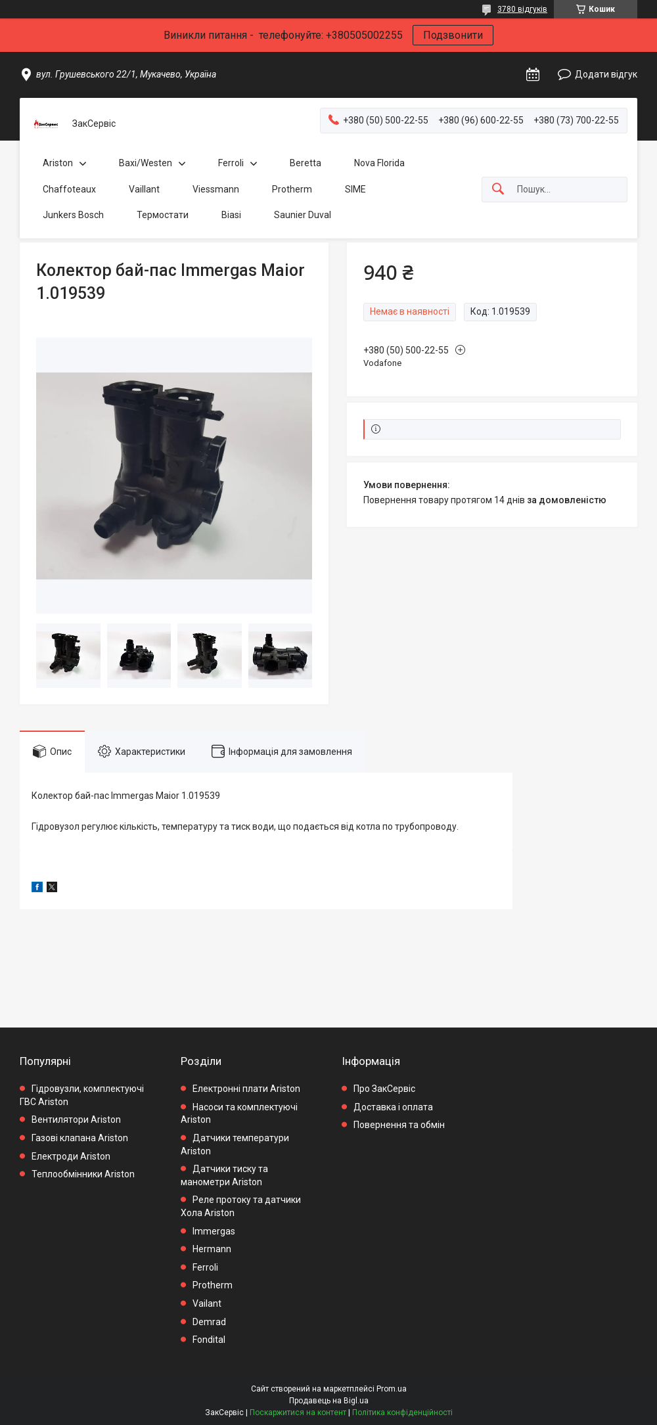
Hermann (212, 1249)
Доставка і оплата (393, 1107)
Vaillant (144, 189)
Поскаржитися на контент (298, 1412)
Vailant (207, 1303)
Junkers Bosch (73, 215)
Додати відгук (606, 74)
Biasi (231, 215)
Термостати (163, 215)
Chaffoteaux (69, 189)
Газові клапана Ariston (80, 1138)
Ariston (58, 163)
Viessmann (216, 189)
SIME (355, 189)
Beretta (305, 163)
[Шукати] (498, 189)
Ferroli (231, 163)
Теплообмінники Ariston (83, 1174)
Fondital (209, 1339)
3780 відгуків (522, 9)
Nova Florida (379, 163)
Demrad (209, 1322)
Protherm (292, 189)
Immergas (214, 1231)
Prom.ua (391, 1388)
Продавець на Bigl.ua (329, 1400)
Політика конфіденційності (402, 1412)
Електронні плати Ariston (246, 1088)
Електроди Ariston (71, 1156)
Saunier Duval (302, 215)
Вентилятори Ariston (76, 1119)
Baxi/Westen (145, 163)
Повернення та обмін (399, 1125)
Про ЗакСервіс (384, 1088)
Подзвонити (453, 35)
